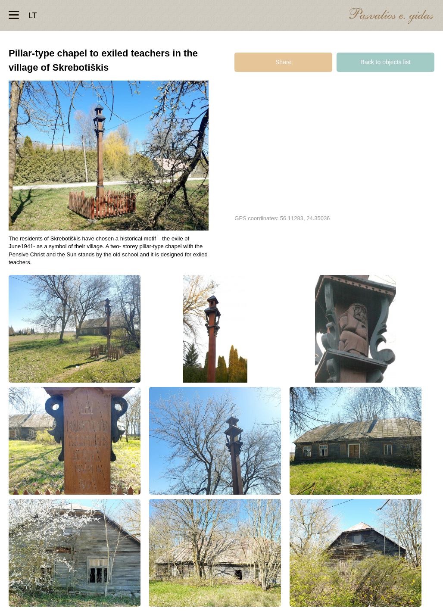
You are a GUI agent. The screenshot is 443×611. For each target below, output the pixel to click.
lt (32, 15)
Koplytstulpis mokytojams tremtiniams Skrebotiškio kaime (74, 329)
